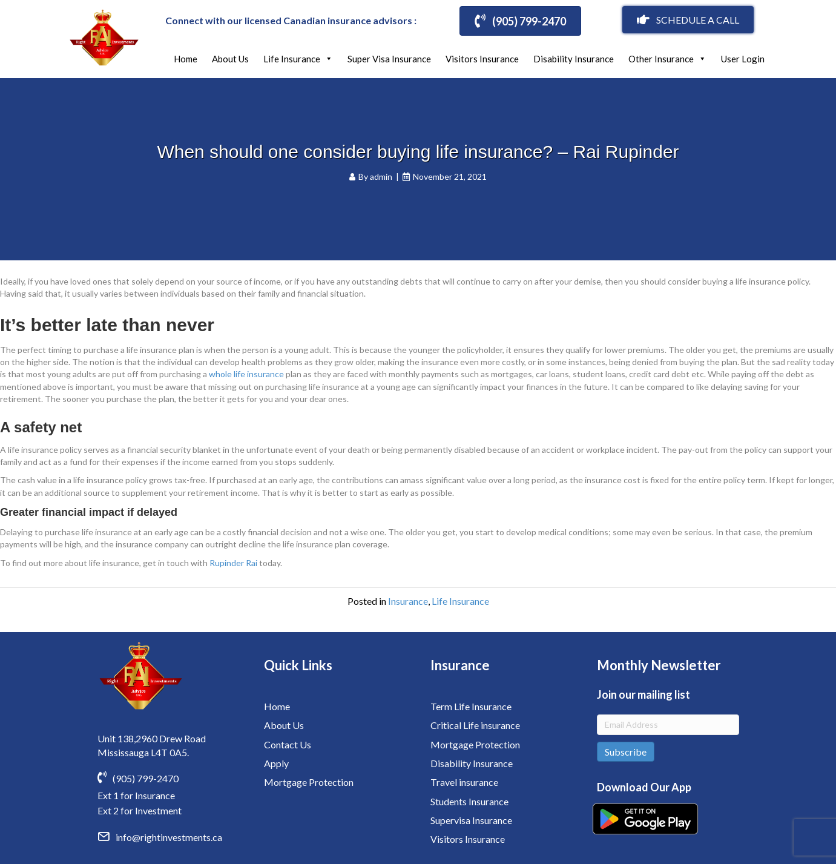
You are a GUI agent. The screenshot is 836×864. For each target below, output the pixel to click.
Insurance (408, 601)
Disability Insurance (573, 58)
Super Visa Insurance (389, 58)
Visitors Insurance (482, 58)
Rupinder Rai (233, 563)
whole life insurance (246, 374)
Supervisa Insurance (471, 820)
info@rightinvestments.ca (169, 837)
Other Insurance (667, 59)
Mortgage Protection (309, 782)
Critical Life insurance (475, 725)
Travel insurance (464, 782)
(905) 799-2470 (146, 778)
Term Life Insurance (471, 706)
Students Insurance (469, 801)
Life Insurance (298, 59)
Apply (276, 763)
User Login (743, 58)
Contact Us (287, 744)
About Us (230, 58)
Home (185, 58)
